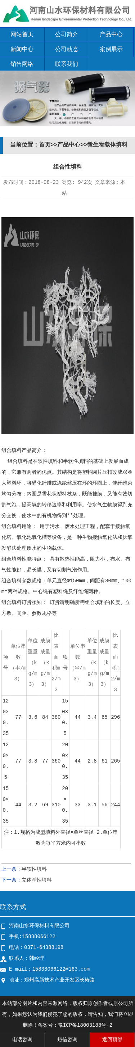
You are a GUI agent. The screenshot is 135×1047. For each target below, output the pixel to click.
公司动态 (66, 49)
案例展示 (111, 49)
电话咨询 (22, 1040)
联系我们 (66, 64)
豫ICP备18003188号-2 (85, 1025)
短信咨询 (67, 1040)
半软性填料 (34, 869)
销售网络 (21, 64)
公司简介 (66, 34)
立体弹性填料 (37, 880)
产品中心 (111, 34)
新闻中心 (21, 49)
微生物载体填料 (107, 145)
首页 (44, 145)
